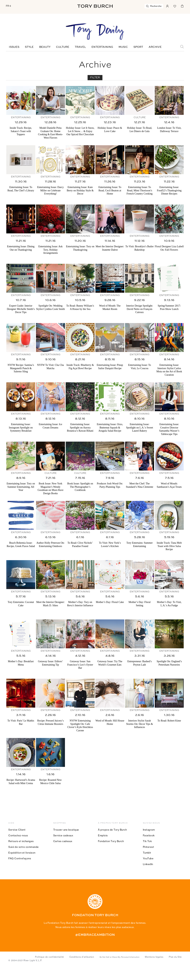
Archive (155, 47)
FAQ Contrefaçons (19, 858)
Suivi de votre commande (23, 846)
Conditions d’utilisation (81, 957)
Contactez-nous (18, 835)
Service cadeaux (63, 835)
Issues (14, 47)
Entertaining (102, 47)
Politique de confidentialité (49, 957)
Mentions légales (154, 957)
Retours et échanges (21, 841)
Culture (62, 47)
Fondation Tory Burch (111, 841)
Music (123, 47)
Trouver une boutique (66, 829)
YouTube (148, 858)
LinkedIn (148, 864)
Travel (80, 47)
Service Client (16, 829)
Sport (138, 47)
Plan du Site (175, 957)
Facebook (149, 835)
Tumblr (147, 852)
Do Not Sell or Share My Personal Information (120, 957)
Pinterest (148, 846)
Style (29, 47)
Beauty (44, 47)
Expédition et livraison (21, 852)
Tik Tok (147, 841)
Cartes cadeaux (62, 841)
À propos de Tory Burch (112, 829)
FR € (8, 6)
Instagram (149, 829)
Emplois (103, 835)
